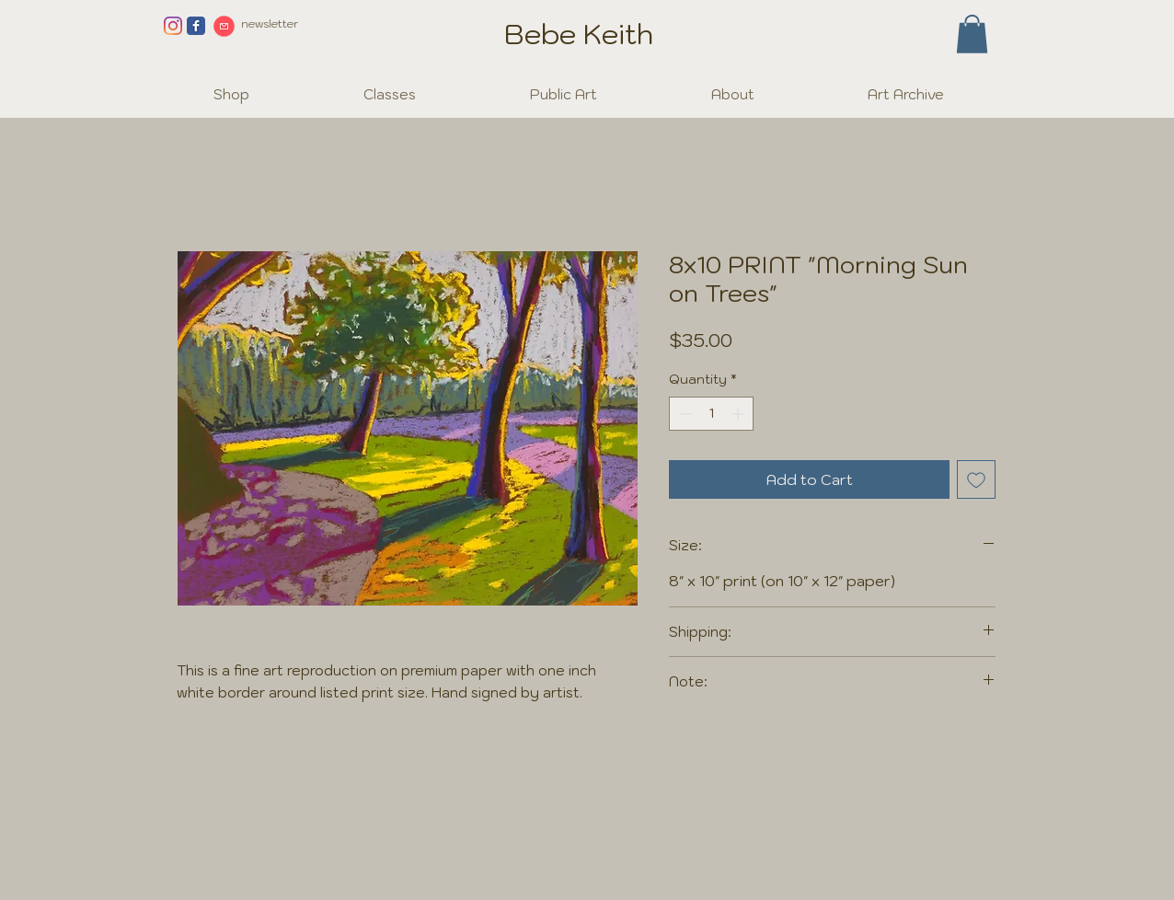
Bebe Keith (578, 34)
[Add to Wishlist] (976, 479)
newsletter (269, 23)
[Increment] (739, 414)
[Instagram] (173, 26)
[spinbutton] (711, 414)
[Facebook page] (196, 26)
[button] (972, 34)
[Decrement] (683, 414)
